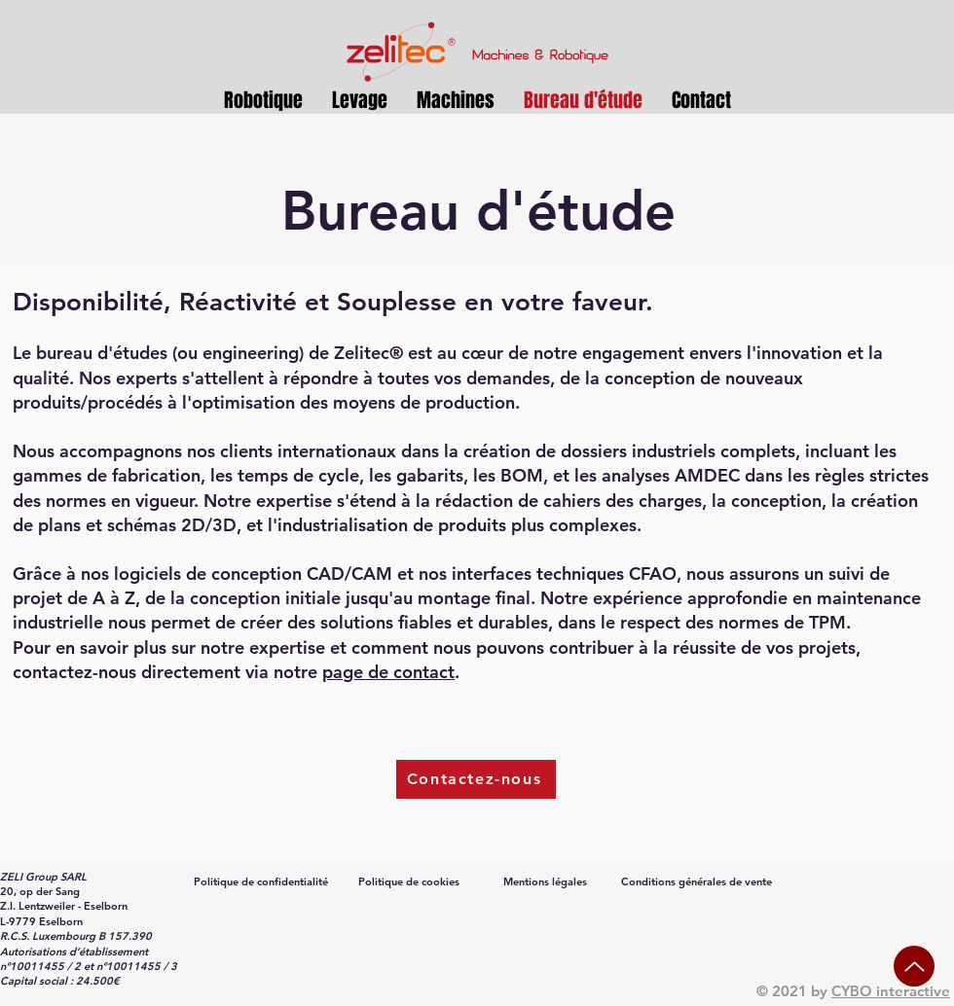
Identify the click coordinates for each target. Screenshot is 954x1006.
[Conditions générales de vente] (698, 881)
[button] (359, 101)
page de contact (388, 672)
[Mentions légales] (547, 881)
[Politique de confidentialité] (263, 881)
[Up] (914, 966)
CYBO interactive (890, 991)
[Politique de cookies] (411, 881)
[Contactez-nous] (476, 779)
